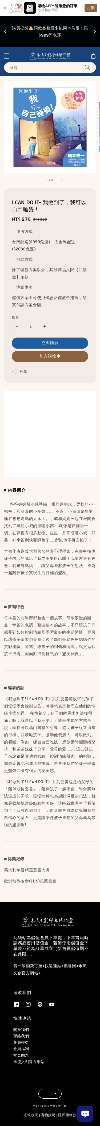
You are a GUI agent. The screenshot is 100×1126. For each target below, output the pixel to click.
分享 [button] (19, 371)
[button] (7, 56)
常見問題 (21, 1055)
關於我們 (21, 1029)
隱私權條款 (67, 1115)
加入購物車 (50, 356)
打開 (91, 8)
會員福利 (21, 1048)
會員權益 (21, 1042)
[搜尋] (87, 67)
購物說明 (48, 1115)
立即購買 (50, 342)
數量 (15, 317)
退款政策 (30, 1115)
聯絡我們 (21, 1036)
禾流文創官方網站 (29, 1061)
